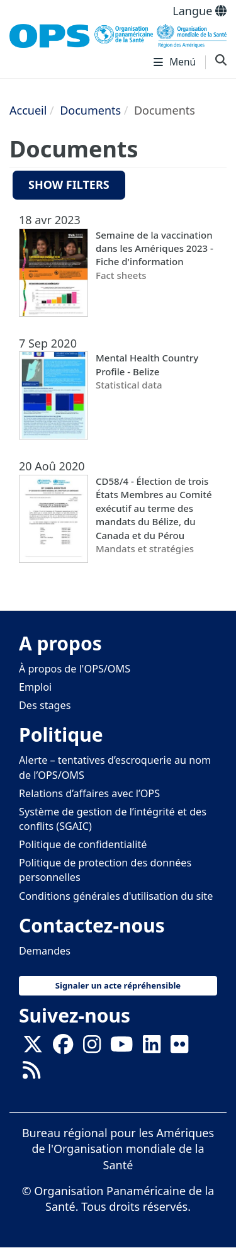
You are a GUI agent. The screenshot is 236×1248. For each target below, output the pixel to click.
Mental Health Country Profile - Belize (147, 364)
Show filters (69, 184)
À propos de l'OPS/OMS (74, 669)
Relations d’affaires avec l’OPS (89, 793)
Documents (90, 110)
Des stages (44, 705)
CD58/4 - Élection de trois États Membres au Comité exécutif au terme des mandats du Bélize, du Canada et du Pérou (154, 508)
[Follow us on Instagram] (92, 1048)
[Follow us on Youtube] (121, 1048)
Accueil (28, 110)
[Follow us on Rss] (31, 1074)
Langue (199, 10)
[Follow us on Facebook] (63, 1048)
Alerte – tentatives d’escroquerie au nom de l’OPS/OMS (115, 767)
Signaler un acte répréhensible (118, 985)
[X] (33, 1048)
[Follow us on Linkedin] (151, 1048)
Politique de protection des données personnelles (105, 870)
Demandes (44, 951)
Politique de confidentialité (83, 844)
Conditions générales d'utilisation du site (116, 896)
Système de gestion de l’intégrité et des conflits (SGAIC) (112, 819)
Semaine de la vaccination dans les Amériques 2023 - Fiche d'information (154, 248)
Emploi (35, 687)
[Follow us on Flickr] (179, 1048)
